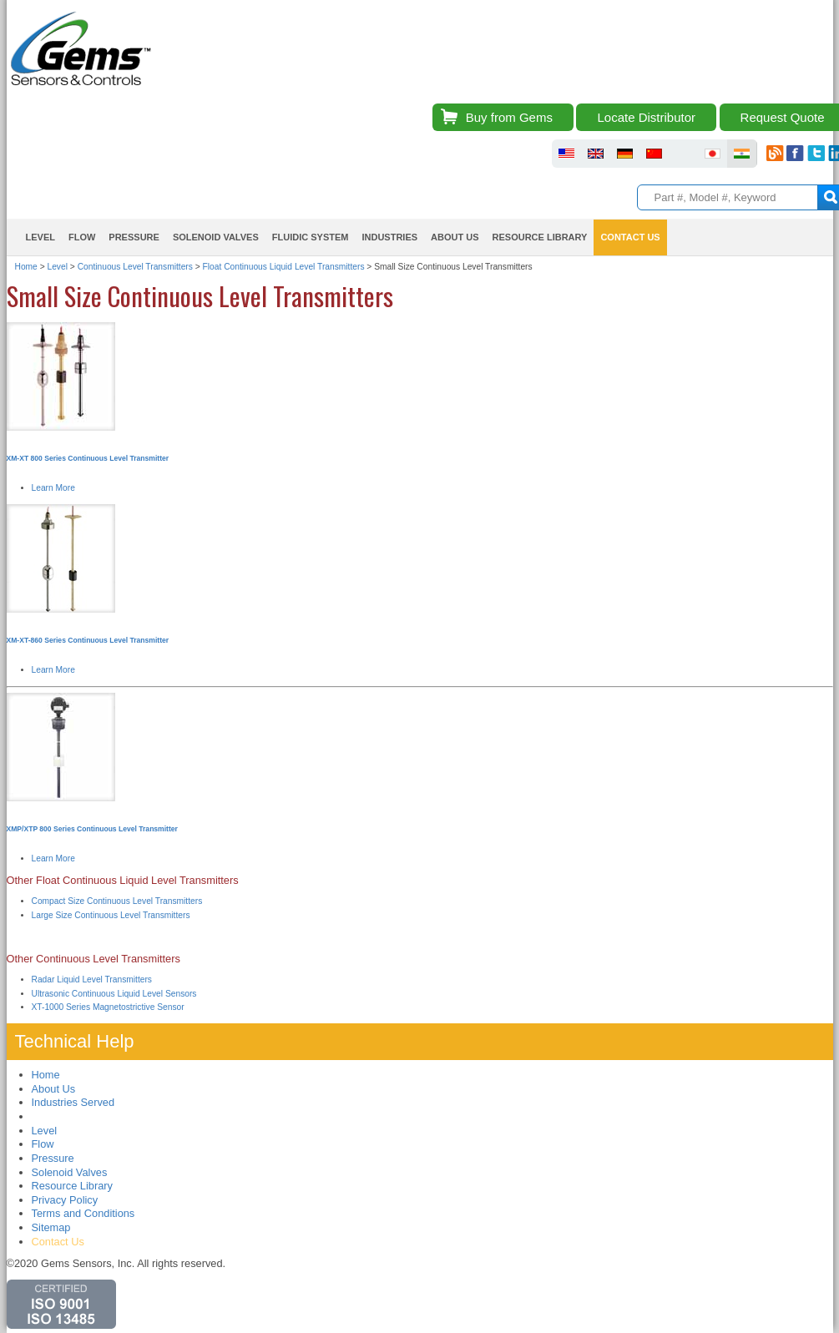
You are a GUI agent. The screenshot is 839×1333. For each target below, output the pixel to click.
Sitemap (51, 1227)
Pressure (134, 237)
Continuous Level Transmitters (135, 266)
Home (26, 266)
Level (40, 237)
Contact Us (630, 237)
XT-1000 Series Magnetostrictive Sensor (108, 1007)
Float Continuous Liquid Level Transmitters (284, 266)
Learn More (53, 487)
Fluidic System (310, 237)
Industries (389, 237)
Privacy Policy (65, 1200)
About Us (454, 237)
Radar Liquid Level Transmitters (92, 979)
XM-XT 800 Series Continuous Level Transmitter (88, 458)
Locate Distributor (646, 117)
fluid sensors (566, 154)
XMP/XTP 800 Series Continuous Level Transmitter (92, 829)
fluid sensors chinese (654, 154)
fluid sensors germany (625, 154)
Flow (81, 237)
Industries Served (73, 1102)
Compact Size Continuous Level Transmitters (117, 901)
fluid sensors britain (596, 154)
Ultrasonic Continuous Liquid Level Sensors (114, 993)
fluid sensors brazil (683, 154)
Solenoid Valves (216, 237)
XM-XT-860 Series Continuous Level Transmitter (88, 640)
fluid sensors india (742, 154)
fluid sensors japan (712, 154)
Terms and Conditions (83, 1213)
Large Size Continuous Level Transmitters (111, 915)
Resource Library (540, 237)
